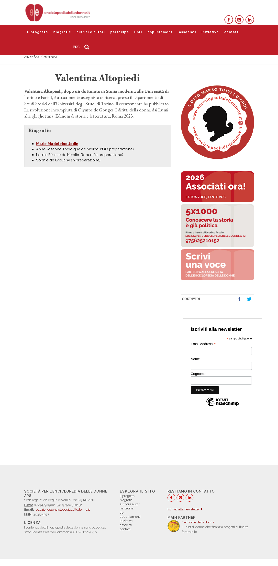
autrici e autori (91, 32)
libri (138, 32)
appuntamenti (160, 32)
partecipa (119, 32)
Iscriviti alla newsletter (184, 509)
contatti (232, 32)
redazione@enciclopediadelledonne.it (62, 509)
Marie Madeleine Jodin (57, 144)
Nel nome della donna (198, 522)
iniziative (210, 32)
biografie (62, 32)
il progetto (37, 32)
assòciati (187, 32)
